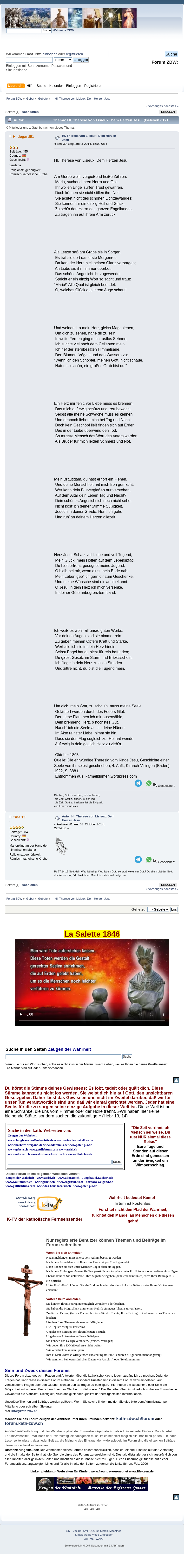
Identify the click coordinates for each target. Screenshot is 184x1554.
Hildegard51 (23, 136)
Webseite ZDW (63, 30)
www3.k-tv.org (26, 1197)
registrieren (74, 54)
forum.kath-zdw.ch (24, 1423)
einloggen (50, 54)
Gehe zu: (138, 909)
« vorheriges (154, 106)
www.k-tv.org (26, 1202)
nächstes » (171, 106)
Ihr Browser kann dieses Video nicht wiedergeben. (92, 982)
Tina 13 (19, 817)
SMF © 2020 (91, 1530)
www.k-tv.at (27, 1206)
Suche (12, 1049)
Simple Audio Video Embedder (94, 1534)
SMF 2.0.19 (73, 1530)
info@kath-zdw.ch (24, 1411)
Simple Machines (110, 1530)
